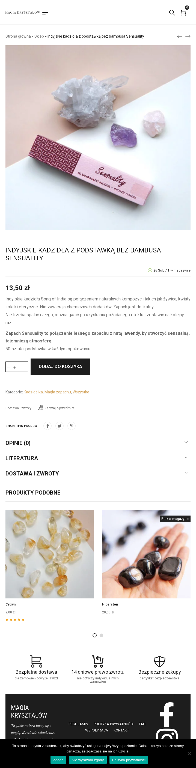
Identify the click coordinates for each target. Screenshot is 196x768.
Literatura (21, 458)
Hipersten (110, 604)
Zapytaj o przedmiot (56, 407)
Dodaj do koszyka (60, 366)
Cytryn (10, 604)
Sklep (39, 36)
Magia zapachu (57, 392)
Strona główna (18, 36)
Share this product (22, 426)
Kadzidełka (33, 392)
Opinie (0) (18, 443)
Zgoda (58, 760)
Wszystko (81, 392)
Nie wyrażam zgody (88, 760)
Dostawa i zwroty (18, 408)
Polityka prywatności (129, 760)
